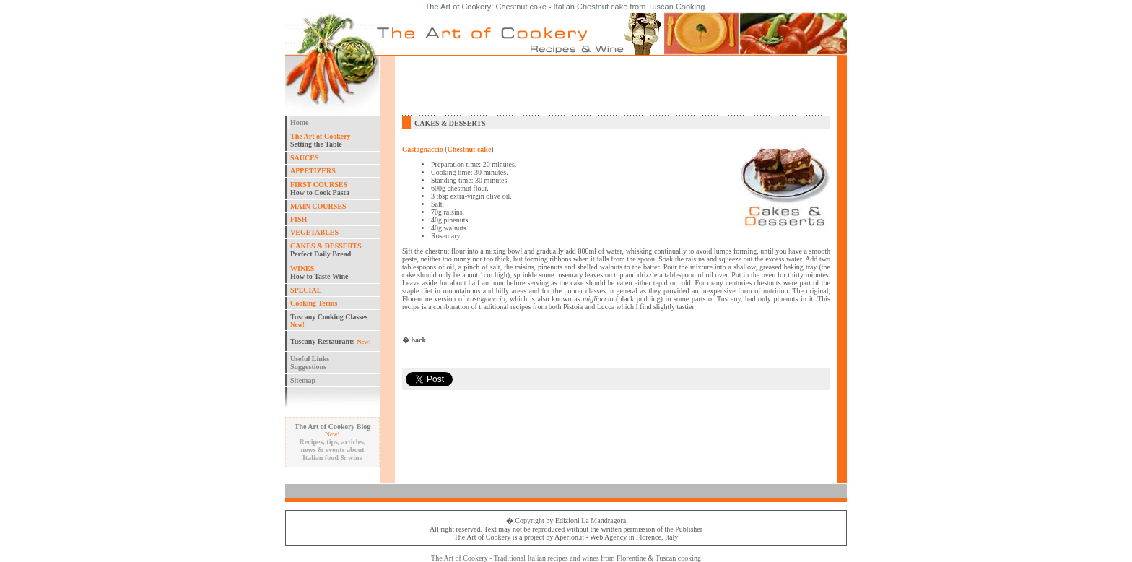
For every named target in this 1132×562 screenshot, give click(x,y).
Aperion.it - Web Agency (590, 537)
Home (299, 122)
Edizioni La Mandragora (590, 520)
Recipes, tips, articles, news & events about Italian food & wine (333, 450)
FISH (298, 219)
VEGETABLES (314, 232)
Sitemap (302, 380)
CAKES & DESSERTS (326, 246)
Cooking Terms (313, 303)
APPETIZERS (313, 171)
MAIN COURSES (318, 206)
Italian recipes (547, 558)
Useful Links (309, 359)
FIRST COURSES (318, 185)
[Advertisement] (616, 85)
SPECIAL (305, 290)
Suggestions (308, 367)
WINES (302, 268)
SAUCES (304, 158)
